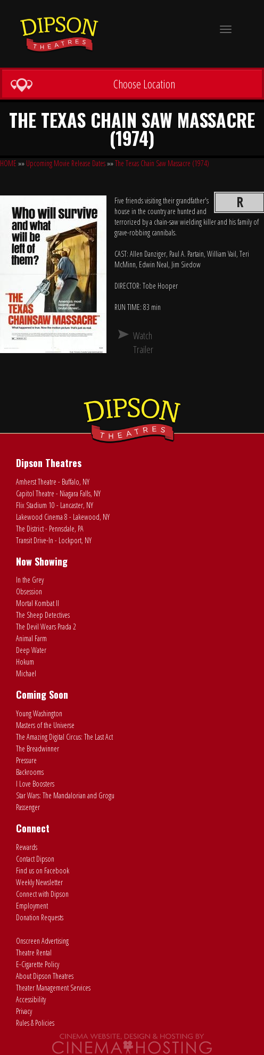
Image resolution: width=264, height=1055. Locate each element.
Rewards (26, 847)
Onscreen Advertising (42, 941)
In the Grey (30, 580)
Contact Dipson (35, 859)
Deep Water (31, 650)
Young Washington (39, 713)
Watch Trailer (137, 342)
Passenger (28, 807)
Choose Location (92, 84)
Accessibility (31, 999)
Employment (32, 906)
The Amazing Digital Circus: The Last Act (64, 737)
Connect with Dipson (42, 894)
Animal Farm (31, 638)
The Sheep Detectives (43, 615)
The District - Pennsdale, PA (50, 529)
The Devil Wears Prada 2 (46, 626)
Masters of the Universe (45, 725)
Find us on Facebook (42, 870)
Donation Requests (39, 917)
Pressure (26, 760)
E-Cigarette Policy (37, 964)
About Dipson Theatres (44, 976)
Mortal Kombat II (37, 603)
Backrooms (30, 772)
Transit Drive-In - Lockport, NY (54, 540)
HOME (8, 163)
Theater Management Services (53, 988)
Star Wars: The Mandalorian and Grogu (65, 795)
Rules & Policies (35, 1023)
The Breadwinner (37, 748)
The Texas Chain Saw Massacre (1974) (162, 163)
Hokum (25, 662)
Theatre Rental (34, 952)
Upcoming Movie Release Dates (65, 163)
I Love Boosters (35, 784)
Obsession (29, 591)
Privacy (24, 1011)
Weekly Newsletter (39, 882)
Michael (26, 673)
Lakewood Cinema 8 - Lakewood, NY (63, 517)
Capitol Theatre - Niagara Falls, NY (58, 493)
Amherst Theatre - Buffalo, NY (52, 482)
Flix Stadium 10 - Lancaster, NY (54, 505)
